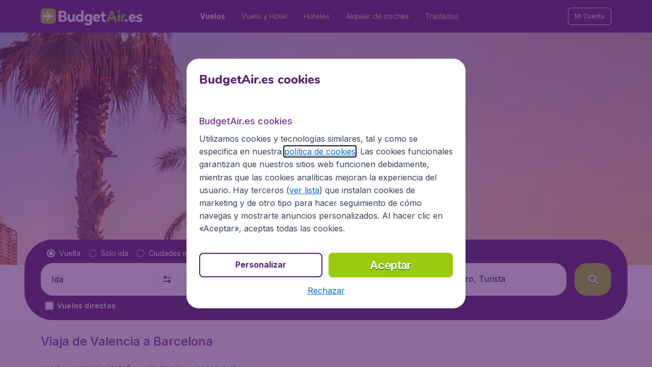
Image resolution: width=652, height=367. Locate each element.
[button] (326, 290)
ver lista (304, 190)
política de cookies (320, 151)
